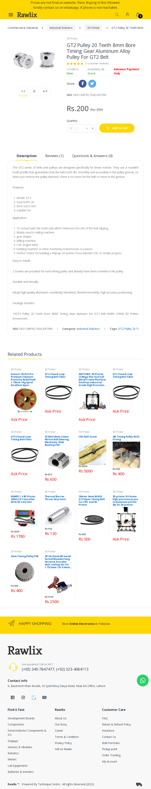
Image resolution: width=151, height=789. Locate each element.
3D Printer (93, 28)
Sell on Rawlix (63, 749)
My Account (109, 761)
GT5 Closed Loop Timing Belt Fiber (21, 438)
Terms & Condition (67, 737)
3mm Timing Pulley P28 (24, 556)
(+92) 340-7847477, (39, 669)
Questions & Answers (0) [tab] (92, 155)
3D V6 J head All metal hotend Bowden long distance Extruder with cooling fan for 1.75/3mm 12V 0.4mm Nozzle (58, 562)
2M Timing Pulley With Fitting (126, 438)
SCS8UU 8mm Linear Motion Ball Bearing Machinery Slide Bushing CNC (57, 440)
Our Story (61, 724)
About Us (60, 718)
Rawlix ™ (13, 784)
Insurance (108, 730)
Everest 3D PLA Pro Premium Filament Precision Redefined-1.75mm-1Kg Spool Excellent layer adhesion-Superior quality (23, 380)
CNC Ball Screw (88, 436)
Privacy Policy (63, 743)
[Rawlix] (27, 14)
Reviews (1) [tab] (54, 155)
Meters (12, 759)
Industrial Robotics (61, 28)
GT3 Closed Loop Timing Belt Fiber (55, 375)
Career (59, 730)
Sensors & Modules (20, 747)
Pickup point (109, 749)
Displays (13, 741)
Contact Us (109, 737)
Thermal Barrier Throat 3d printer (55, 498)
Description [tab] (27, 155)
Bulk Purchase (111, 743)
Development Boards (21, 718)
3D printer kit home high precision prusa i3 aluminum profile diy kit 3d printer (125, 500)
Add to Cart (117, 128)
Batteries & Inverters (21, 772)
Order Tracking (111, 755)
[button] (117, 14)
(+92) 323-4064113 (72, 669)
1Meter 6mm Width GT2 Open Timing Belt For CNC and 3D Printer (92, 500)
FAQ (105, 718)
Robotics (13, 753)
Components (16, 724)
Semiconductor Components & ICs (27, 733)
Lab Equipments (18, 765)
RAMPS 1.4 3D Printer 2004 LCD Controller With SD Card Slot (23, 499)
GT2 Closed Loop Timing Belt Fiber (123, 375)
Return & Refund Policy (116, 724)
